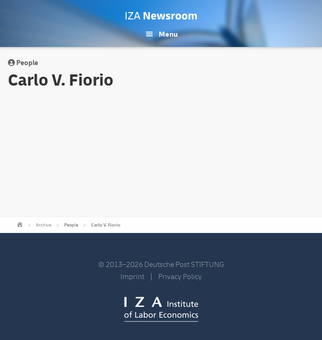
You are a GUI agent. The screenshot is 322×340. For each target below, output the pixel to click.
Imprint (132, 276)
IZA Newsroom (161, 16)
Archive (43, 225)
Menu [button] (168, 34)
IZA (161, 309)
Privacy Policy (180, 276)
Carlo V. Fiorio (106, 225)
